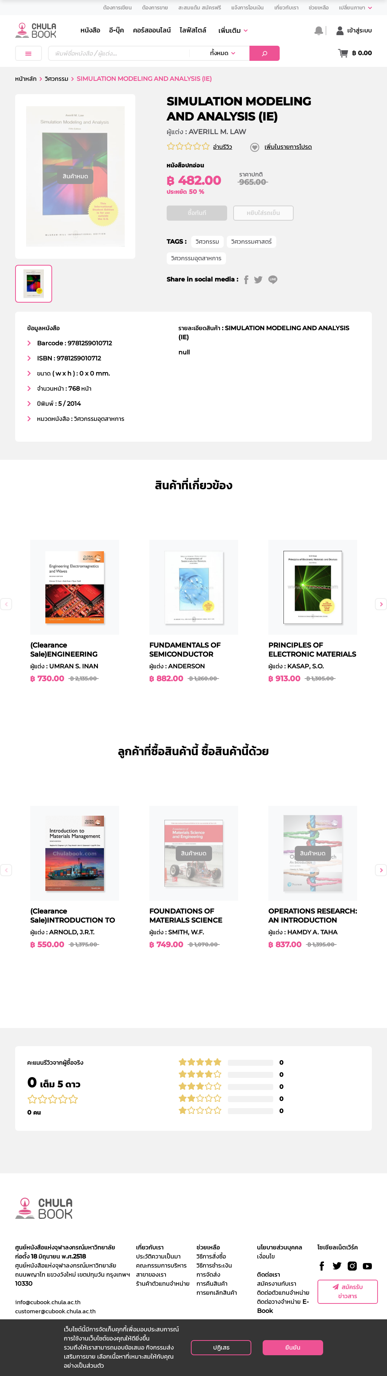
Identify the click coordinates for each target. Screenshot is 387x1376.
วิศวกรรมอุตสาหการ (196, 258)
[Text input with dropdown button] (118, 53)
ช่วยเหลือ (208, 1247)
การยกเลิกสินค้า (217, 1292)
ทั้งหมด (219, 53)
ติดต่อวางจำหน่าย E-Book (283, 1306)
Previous (6, 604)
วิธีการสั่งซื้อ (211, 1256)
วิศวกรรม (56, 78)
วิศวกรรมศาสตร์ (251, 241)
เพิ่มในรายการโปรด (288, 146)
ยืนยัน (292, 1347)
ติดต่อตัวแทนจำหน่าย (283, 1292)
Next (381, 604)
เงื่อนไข (266, 1256)
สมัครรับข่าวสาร (348, 1291)
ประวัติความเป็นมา (158, 1256)
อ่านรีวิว (222, 146)
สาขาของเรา (151, 1274)
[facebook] (249, 279)
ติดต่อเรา (268, 1274)
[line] (275, 279)
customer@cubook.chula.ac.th (55, 1311)
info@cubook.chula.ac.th (47, 1301)
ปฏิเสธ (221, 1347)
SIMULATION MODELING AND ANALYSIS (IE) (144, 78)
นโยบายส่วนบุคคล (279, 1247)
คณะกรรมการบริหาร (161, 1265)
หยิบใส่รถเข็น (263, 212)
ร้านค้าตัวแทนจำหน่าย (163, 1283)
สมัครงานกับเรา (276, 1283)
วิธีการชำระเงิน (214, 1265)
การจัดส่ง (208, 1274)
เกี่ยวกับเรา (150, 1247)
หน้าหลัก (26, 78)
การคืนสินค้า (212, 1283)
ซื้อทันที (197, 212)
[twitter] (261, 279)
